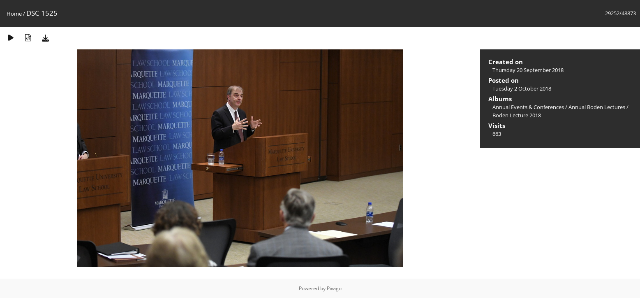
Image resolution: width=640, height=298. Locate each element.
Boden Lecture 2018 (516, 115)
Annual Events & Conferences (528, 107)
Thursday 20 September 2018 (528, 70)
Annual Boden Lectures (596, 107)
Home (14, 13)
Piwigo (334, 288)
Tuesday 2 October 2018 (521, 88)
